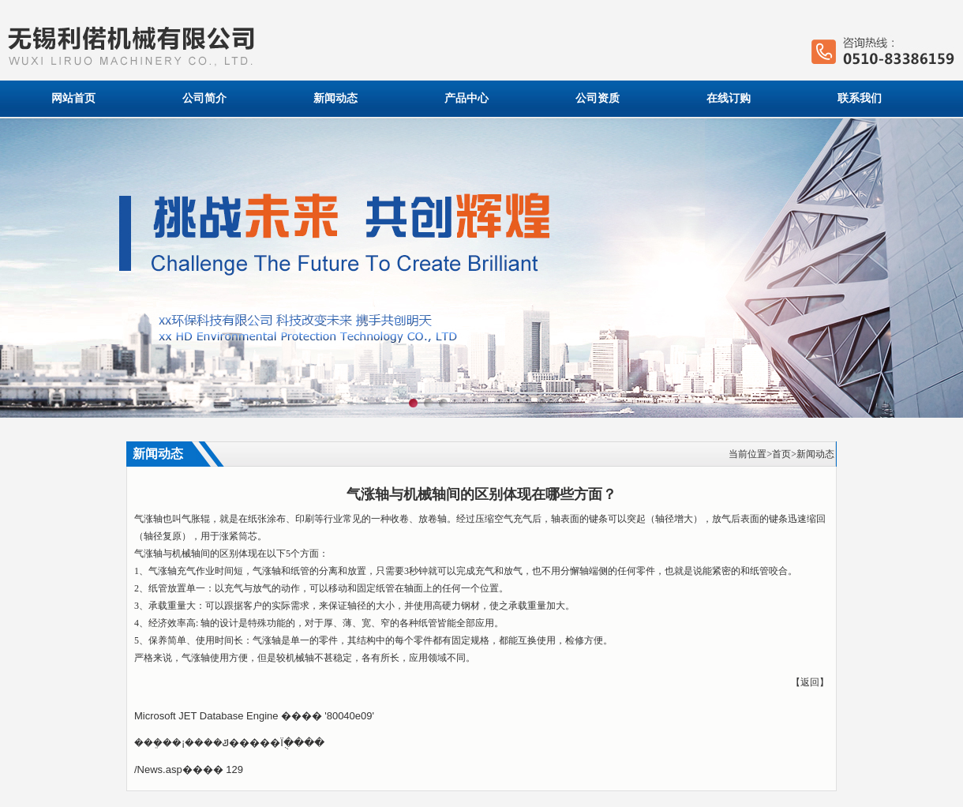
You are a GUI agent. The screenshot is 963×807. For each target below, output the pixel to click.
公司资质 (597, 98)
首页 (781, 454)
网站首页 (73, 98)
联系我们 (859, 98)
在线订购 (728, 98)
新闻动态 (335, 98)
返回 (809, 682)
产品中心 (466, 98)
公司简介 (204, 98)
